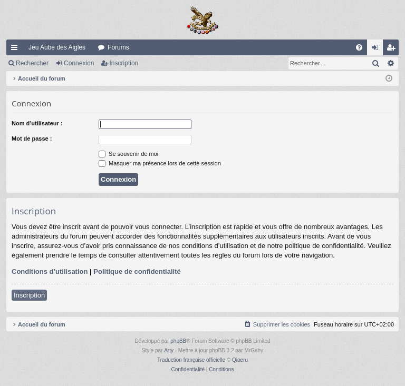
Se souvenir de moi (128, 154)
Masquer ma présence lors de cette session (160, 163)
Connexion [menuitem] (377, 49)
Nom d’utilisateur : (37, 123)
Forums (118, 47)
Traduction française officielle (191, 360)
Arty (168, 350)
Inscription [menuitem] (393, 49)
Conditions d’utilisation (50, 271)
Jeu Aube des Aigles (56, 47)
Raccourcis (16, 49)
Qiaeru (240, 360)
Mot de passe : (32, 138)
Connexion (79, 63)
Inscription (124, 63)
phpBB (178, 341)
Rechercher (32, 63)
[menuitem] (359, 47)
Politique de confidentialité (136, 271)
